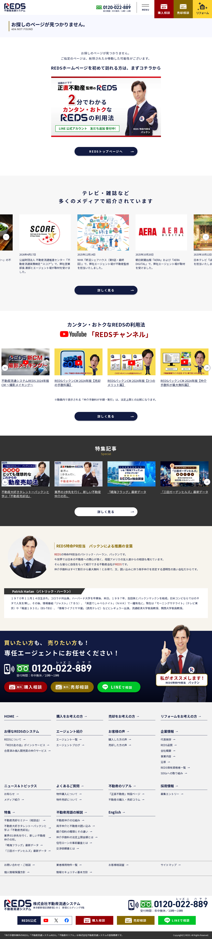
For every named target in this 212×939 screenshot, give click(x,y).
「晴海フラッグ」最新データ (127, 492)
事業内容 (166, 756)
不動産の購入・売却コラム (124, 799)
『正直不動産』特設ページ (124, 794)
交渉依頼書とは (65, 848)
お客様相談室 (116, 865)
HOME (9, 716)
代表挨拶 (166, 739)
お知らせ (9, 794)
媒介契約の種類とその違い (72, 831)
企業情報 (167, 731)
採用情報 (167, 785)
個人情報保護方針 (14, 872)
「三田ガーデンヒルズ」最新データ (185, 492)
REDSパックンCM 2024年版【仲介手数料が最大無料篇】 (184, 383)
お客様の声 (116, 731)
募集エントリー (170, 794)
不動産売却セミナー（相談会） (22, 820)
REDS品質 (167, 745)
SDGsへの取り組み (172, 773)
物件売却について (67, 799)
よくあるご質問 (68, 785)
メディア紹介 (12, 799)
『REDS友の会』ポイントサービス (24, 745)
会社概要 (166, 751)
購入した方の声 (117, 739)
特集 (7, 812)
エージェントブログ (68, 745)
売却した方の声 (117, 745)
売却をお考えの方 (121, 716)
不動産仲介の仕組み (68, 820)
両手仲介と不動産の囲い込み (73, 826)
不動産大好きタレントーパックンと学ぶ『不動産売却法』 (26, 494)
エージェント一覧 (67, 739)
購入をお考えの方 (69, 716)
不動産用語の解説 (69, 812)
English (114, 812)
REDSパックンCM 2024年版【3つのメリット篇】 (132, 383)
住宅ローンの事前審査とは (72, 843)
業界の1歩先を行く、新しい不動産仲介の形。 (78, 494)
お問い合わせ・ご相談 (17, 865)
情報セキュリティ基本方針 (72, 872)
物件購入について (67, 794)
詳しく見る (106, 290)
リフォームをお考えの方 (179, 716)
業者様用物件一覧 (67, 865)
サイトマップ (169, 865)
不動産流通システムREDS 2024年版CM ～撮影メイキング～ (26, 383)
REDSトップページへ (106, 151)
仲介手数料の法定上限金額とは (74, 837)
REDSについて (12, 739)
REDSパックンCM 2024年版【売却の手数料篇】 (78, 383)
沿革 (163, 762)
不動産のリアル (120, 785)
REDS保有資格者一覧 (173, 767)
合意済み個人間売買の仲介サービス (25, 751)
